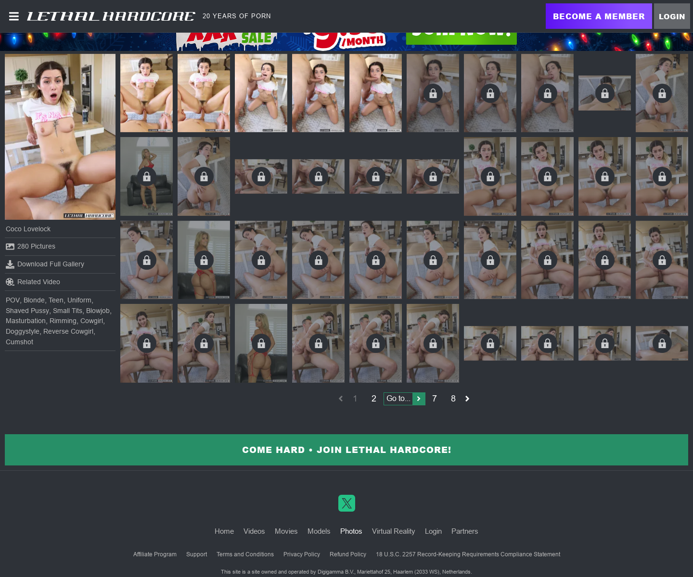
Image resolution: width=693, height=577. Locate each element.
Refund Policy (348, 554)
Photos (351, 531)
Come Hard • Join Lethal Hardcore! (346, 449)
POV (13, 300)
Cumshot (19, 342)
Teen (56, 300)
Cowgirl (91, 321)
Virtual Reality (393, 531)
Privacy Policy (301, 554)
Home (224, 531)
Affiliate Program (155, 554)
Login (672, 16)
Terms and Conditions (245, 554)
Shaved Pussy (27, 310)
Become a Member (599, 16)
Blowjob (98, 310)
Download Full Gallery (45, 264)
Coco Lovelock (28, 229)
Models (319, 531)
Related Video (33, 281)
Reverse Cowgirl (68, 331)
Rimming (63, 321)
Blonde (34, 300)
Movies (286, 531)
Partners (464, 531)
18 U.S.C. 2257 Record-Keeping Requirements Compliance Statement (468, 554)
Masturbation (26, 321)
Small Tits (67, 310)
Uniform (79, 300)
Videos (254, 531)
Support (196, 554)
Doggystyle (22, 331)
